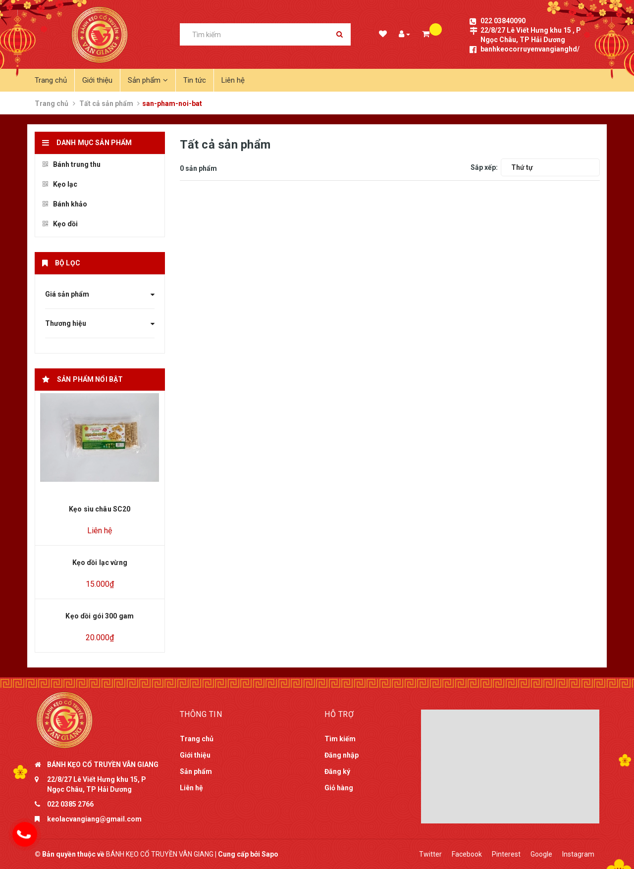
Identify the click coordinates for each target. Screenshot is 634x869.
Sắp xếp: (484, 167)
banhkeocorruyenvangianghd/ (530, 49)
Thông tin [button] (201, 714)
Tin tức (194, 80)
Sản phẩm (148, 80)
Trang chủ (51, 80)
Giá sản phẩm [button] (100, 294)
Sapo (270, 854)
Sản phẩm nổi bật (90, 379)
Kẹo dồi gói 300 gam (99, 616)
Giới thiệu (97, 80)
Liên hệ (233, 80)
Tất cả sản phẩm (106, 103)
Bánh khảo (65, 204)
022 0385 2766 (70, 804)
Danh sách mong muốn (382, 35)
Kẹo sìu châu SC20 (99, 509)
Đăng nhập (341, 755)
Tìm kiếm (340, 739)
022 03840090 (503, 21)
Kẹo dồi (60, 224)
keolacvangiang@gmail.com (94, 819)
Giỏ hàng (338, 788)
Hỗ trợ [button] (339, 714)
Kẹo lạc (60, 184)
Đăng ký (337, 771)
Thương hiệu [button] (100, 323)
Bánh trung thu (72, 164)
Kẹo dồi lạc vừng (99, 562)
